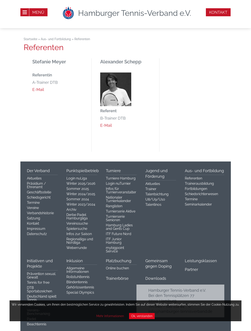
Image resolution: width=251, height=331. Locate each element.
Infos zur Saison (79, 234)
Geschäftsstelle (39, 192)
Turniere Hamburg (121, 178)
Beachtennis (36, 324)
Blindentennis (77, 282)
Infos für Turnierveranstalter (121, 190)
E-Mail (38, 89)
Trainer (150, 189)
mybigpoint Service (115, 249)
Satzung (33, 218)
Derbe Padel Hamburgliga (77, 216)
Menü (38, 12)
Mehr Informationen (110, 316)
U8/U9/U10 (155, 199)
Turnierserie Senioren (115, 218)
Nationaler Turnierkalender (118, 199)
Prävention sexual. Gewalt (41, 275)
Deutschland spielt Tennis (41, 298)
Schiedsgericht (39, 197)
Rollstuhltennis (78, 277)
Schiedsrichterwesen (201, 194)
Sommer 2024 (77, 199)
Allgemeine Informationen (77, 270)
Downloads (155, 278)
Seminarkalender (198, 204)
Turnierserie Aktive (120, 211)
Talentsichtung (157, 194)
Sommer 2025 (77, 189)
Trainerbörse (117, 278)
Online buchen (117, 268)
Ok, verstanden (142, 316)
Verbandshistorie (40, 213)
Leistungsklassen (201, 261)
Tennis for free (38, 282)
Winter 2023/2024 (80, 204)
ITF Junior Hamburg (114, 241)
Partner (191, 269)
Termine (33, 203)
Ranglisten (114, 206)
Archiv (71, 209)
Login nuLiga (76, 178)
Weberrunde (76, 248)
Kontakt (218, 12)
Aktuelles (34, 178)
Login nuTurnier (118, 183)
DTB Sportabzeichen (39, 289)
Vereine (33, 208)
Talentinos (153, 205)
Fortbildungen (196, 189)
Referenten (193, 178)
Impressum (36, 229)
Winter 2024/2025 (80, 194)
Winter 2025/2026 (80, 183)
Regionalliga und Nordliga (79, 241)
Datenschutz (37, 234)
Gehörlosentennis (80, 287)
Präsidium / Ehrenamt (36, 185)
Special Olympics (80, 292)
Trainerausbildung (199, 183)
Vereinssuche (77, 223)
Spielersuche (76, 229)
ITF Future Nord (118, 234)
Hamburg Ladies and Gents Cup (119, 227)
